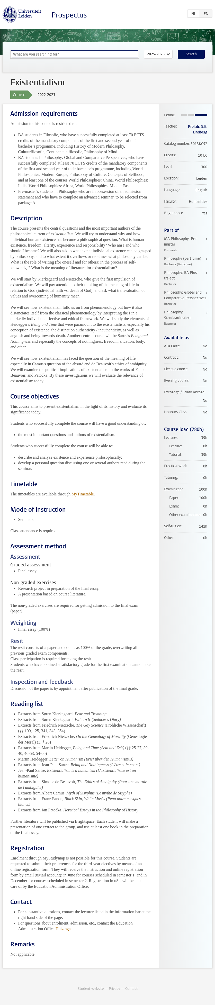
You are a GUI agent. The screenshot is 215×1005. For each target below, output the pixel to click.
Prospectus (69, 15)
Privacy (114, 988)
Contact (131, 988)
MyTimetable (82, 494)
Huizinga (63, 929)
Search (191, 54)
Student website (91, 988)
